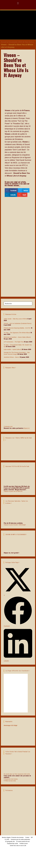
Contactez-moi (18, 418)
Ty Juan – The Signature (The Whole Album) (17, 332)
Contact (27, 837)
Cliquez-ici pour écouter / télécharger (15, 525)
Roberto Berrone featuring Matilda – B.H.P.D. (17, 328)
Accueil (4, 42)
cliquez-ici (26, 428)
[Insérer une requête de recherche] (18, 303)
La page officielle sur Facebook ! (17, 670)
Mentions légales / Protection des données (13, 837)
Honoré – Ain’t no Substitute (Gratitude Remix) (17, 323)
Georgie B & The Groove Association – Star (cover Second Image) (17, 353)
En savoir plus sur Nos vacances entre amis (17, 774)
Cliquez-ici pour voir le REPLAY (13, 491)
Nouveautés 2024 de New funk (20, 42)
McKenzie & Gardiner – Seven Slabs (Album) (17, 337)
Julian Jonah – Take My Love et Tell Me (15, 319)
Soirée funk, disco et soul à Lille (18, 845)
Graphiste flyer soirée (12, 843)
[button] (18, 3)
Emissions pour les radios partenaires (20, 839)
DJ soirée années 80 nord (22, 841)
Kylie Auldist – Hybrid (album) (12, 349)
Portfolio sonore (24, 843)
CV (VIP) (7, 839)
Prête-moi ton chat (10, 781)
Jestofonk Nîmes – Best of (11, 357)
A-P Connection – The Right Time (14, 342)
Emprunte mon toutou (11, 779)
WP (32, 837)
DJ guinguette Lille (10, 841)
